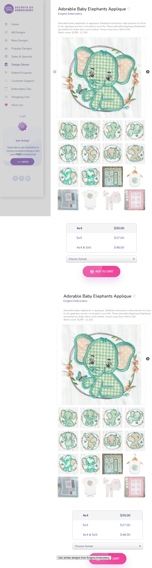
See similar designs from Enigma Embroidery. (84, 557)
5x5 (79, 238)
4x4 (79, 228)
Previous (55, 72)
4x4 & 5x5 (83, 247)
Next (148, 72)
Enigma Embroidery (70, 13)
